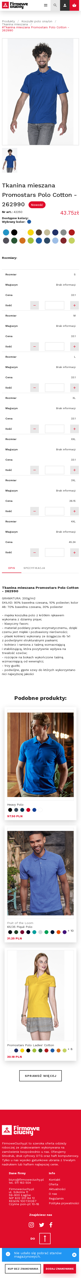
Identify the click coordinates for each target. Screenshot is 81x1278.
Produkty (8, 21)
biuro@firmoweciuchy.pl (26, 1179)
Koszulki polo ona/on (36, 21)
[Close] (74, 1255)
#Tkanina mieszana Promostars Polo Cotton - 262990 (35, 29)
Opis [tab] (11, 567)
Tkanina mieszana (15, 24)
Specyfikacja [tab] (34, 567)
